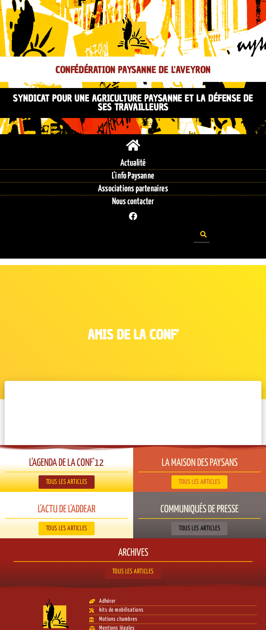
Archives (133, 542)
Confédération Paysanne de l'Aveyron (133, 70)
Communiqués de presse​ (199, 499)
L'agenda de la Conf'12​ (66, 453)
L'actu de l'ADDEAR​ (66, 499)
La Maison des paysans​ (199, 453)
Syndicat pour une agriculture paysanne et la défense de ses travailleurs (133, 102)
